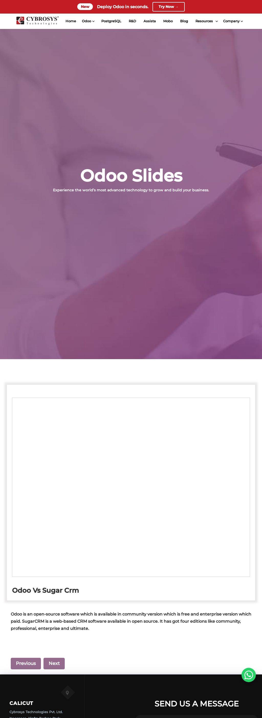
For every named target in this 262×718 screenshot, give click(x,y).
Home (70, 21)
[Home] (37, 21)
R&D (132, 21)
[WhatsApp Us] (249, 675)
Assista (149, 21)
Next (54, 663)
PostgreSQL (111, 21)
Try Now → (169, 7)
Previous (26, 663)
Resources (203, 21)
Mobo (167, 21)
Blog (184, 21)
